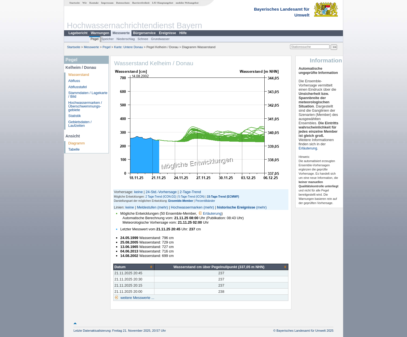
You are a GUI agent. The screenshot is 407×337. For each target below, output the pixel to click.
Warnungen (100, 33)
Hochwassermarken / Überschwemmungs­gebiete (85, 106)
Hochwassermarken (187, 207)
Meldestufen (146, 207)
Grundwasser (160, 39)
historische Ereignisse (236, 207)
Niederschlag (125, 39)
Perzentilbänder (205, 200)
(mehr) (162, 207)
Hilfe (183, 33)
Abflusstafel (77, 87)
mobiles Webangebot (187, 2)
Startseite (74, 2)
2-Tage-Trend (190, 192)
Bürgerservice (144, 33)
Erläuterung (210, 213)
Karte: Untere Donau (128, 47)
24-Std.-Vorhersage (161, 192)
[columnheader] (134, 267)
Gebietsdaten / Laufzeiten (79, 124)
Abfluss (74, 81)
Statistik (74, 116)
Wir (85, 2)
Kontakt (93, 2)
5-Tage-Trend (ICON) (191, 196)
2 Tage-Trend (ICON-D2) (160, 196)
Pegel (95, 39)
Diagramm (76, 143)
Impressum (107, 2)
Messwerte (121, 33)
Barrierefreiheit (141, 2)
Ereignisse (167, 33)
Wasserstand (78, 74)
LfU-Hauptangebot (162, 2)
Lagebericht (78, 33)
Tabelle (74, 149)
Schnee (143, 39)
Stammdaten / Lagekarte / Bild (87, 95)
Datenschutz (123, 2)
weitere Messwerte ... (136, 298)
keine (138, 192)
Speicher (107, 39)
